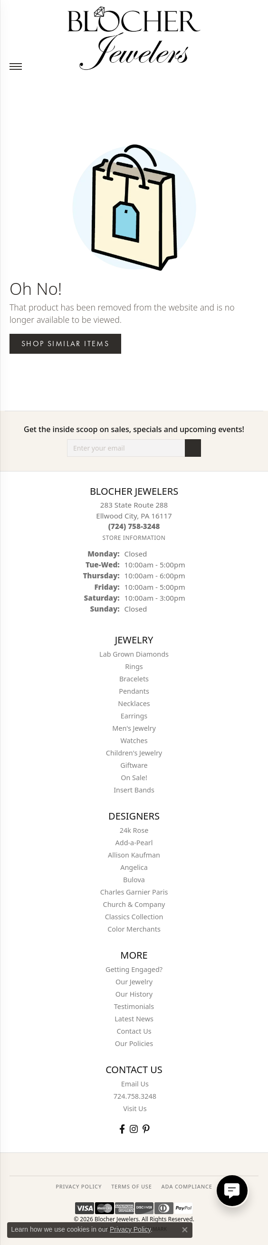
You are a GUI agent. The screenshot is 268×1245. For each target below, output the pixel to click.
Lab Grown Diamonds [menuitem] (134, 654)
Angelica (133, 867)
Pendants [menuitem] (134, 691)
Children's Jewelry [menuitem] (134, 752)
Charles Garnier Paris (134, 891)
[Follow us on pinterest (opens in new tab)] (146, 1128)
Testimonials (134, 1006)
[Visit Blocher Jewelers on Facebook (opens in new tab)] (122, 1128)
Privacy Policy (130, 1229)
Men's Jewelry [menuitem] (134, 728)
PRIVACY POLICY (79, 1186)
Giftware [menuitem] (134, 765)
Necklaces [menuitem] (134, 703)
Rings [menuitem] (134, 666)
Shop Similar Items (65, 344)
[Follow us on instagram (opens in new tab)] (134, 1128)
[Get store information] (133, 538)
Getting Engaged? (134, 969)
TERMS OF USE (131, 1186)
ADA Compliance (187, 1186)
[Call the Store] (134, 526)
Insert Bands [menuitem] (134, 789)
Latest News (134, 1018)
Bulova (134, 879)
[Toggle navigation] (15, 66)
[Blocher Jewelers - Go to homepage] (134, 36)
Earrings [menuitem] (134, 715)
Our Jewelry (134, 981)
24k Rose (134, 830)
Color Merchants (134, 929)
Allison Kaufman (134, 854)
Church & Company (134, 904)
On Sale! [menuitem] (134, 777)
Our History (134, 994)
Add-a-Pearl (134, 842)
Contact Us (133, 1031)
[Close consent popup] (185, 1230)
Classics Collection (134, 916)
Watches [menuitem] (133, 740)
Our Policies (134, 1043)
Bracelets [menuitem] (134, 678)
